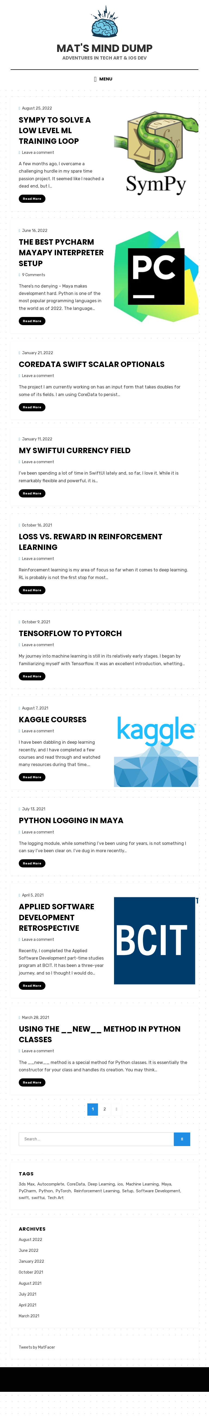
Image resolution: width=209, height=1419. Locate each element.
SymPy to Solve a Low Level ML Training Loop (55, 150)
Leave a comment (38, 171)
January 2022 (31, 1288)
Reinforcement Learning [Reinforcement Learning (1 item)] (96, 1217)
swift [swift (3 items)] (24, 1224)
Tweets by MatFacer (37, 1374)
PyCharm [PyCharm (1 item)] (27, 1217)
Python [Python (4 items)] (46, 1217)
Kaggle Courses (53, 741)
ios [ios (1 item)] (120, 1210)
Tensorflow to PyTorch (70, 654)
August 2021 (30, 1310)
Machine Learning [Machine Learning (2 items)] (142, 1210)
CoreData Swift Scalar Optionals (92, 384)
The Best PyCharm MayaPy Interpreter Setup (61, 272)
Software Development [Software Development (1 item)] (158, 1217)
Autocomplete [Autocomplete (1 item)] (50, 1210)
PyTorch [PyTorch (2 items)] (63, 1217)
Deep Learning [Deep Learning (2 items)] (101, 1210)
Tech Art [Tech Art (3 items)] (55, 1224)
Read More (32, 218)
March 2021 (29, 1343)
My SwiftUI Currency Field (75, 471)
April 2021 (27, 1332)
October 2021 (31, 1299)
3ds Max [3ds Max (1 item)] (27, 1210)
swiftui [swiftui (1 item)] (38, 1224)
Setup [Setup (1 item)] (127, 1217)
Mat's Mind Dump (104, 60)
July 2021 (27, 1321)
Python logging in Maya (71, 842)
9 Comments (33, 294)
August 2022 (30, 1266)
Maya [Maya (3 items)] (166, 1210)
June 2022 (28, 1277)
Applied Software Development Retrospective (56, 940)
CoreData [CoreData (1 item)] (76, 1210)
